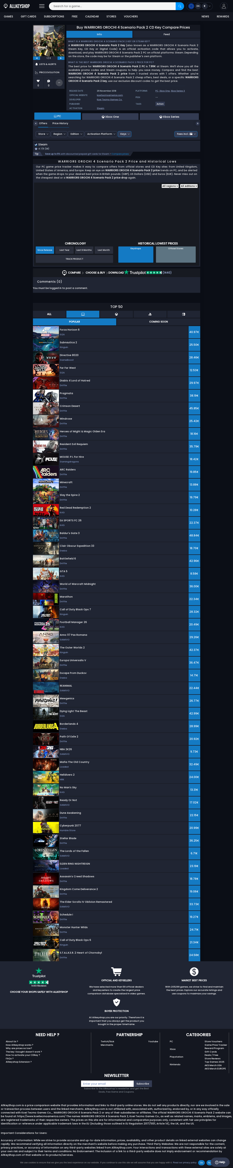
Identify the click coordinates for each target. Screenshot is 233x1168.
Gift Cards (211, 1052)
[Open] (42, 6)
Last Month (104, 250)
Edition (75, 134)
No (209, 1162)
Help (220, 1162)
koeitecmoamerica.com (110, 95)
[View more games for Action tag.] (160, 105)
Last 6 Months (84, 250)
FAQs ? (10, 1059)
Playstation (176, 1057)
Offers (40, 123)
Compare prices (120, 154)
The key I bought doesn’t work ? (24, 1052)
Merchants (107, 1045)
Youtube (153, 1042)
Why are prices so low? (19, 1048)
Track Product (74, 259)
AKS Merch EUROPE (215, 1069)
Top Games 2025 (214, 1062)
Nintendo (175, 1064)
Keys (123, 134)
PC (171, 1042)
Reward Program (214, 1048)
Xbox (172, 1049)
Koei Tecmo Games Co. (109, 99)
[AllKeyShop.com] (17, 6)
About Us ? (12, 1042)
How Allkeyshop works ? (19, 1045)
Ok (201, 1162)
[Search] (180, 6)
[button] (224, 6)
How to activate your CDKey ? (23, 1055)
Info (99, 34)
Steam (100, 108)
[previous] (36, 58)
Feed (167, 34)
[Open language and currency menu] (199, 6)
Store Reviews (212, 1059)
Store (41, 134)
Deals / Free (211, 1055)
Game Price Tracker (216, 1045)
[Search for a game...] (116, 6)
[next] (61, 58)
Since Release (44, 250)
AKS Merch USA (213, 1065)
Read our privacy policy (184, 1162)
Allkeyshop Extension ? (19, 1062)
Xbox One (164, 90)
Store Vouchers (213, 1042)
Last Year (64, 250)
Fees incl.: (184, 134)
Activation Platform (99, 134)
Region (58, 134)
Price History (58, 123)
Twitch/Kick (107, 1042)
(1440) (148, 273)
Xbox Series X (178, 90)
